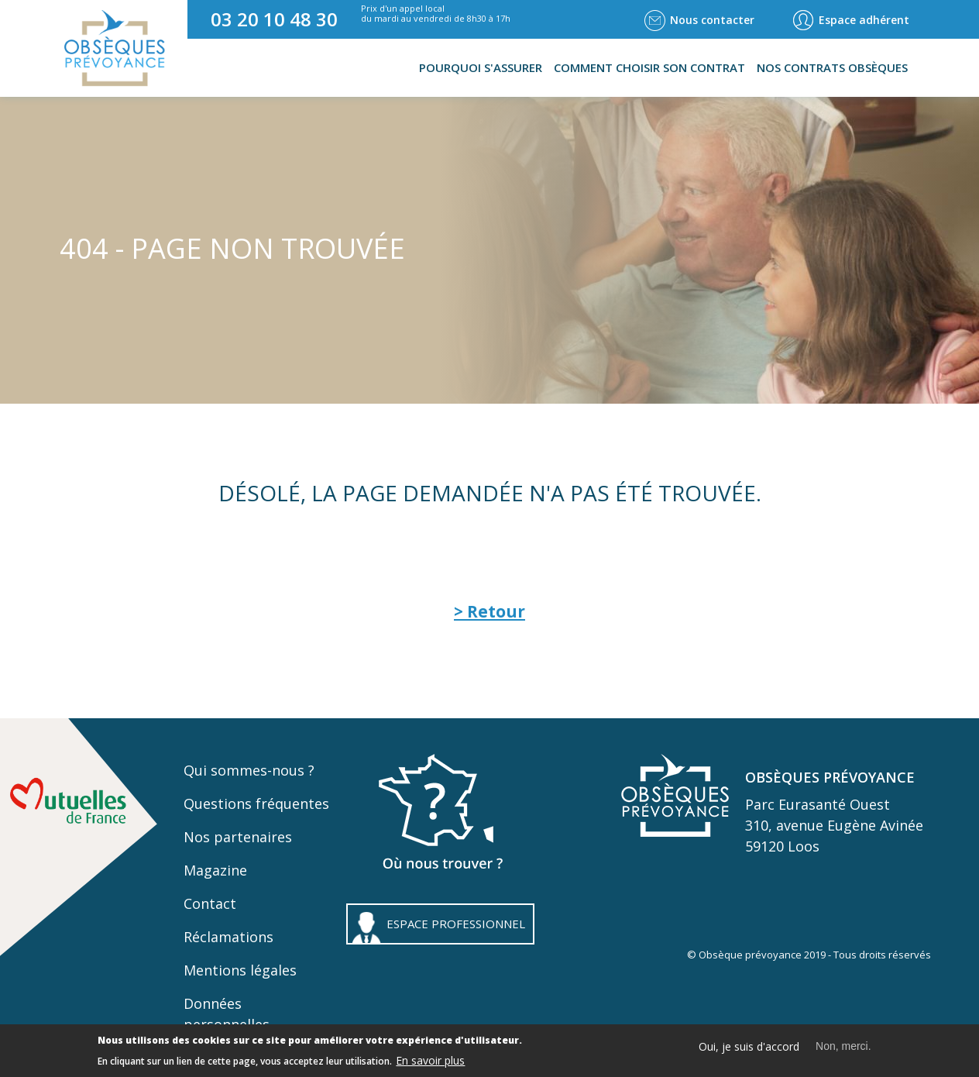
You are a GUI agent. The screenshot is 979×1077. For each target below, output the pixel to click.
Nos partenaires (238, 837)
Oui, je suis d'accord (749, 1050)
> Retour (489, 611)
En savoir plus (430, 1064)
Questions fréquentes (256, 803)
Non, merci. (843, 1050)
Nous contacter (712, 19)
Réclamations (228, 936)
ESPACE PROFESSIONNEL (455, 923)
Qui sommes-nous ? (249, 770)
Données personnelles (227, 1014)
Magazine (215, 870)
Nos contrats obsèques (832, 67)
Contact (210, 903)
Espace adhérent (864, 19)
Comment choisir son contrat (649, 67)
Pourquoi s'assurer (480, 67)
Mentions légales (240, 970)
